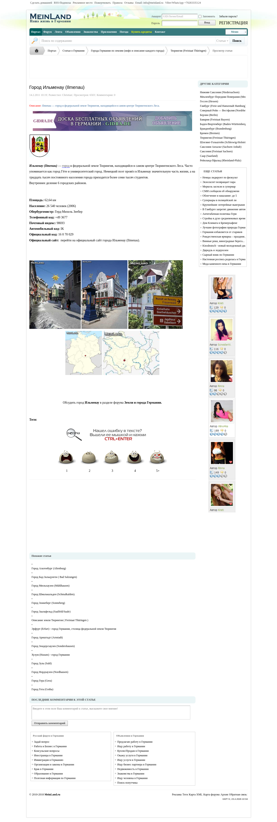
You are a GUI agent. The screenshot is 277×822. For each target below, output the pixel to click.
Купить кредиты (141, 31)
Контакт (160, 31)
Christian (67, 95)
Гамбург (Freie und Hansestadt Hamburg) (223, 105)
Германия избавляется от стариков (222, 232)
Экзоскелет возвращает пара (219, 182)
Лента (58, 31)
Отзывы (129, 2)
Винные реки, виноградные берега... (224, 241)
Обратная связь (238, 794)
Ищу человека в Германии (132, 778)
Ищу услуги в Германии (131, 760)
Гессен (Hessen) (209, 101)
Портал (36, 31)
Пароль (155, 23)
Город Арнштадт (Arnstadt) (47, 637)
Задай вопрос (42, 741)
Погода (124, 31)
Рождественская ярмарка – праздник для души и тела (224, 236)
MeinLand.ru (52, 794)
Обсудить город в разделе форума (112, 402)
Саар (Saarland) (209, 155)
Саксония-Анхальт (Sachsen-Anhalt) (220, 146)
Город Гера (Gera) (42, 680)
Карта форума (211, 794)
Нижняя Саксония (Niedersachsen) (219, 92)
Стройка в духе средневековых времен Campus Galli (224, 218)
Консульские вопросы (47, 750)
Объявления (72, 31)
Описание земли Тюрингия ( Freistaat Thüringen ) (60, 620)
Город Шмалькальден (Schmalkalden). (53, 594)
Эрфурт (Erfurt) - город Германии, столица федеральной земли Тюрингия (74, 628)
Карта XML (195, 794)
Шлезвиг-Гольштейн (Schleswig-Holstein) (223, 142)
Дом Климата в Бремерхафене (220, 223)
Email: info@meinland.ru (149, 2)
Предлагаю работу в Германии (134, 741)
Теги (185, 794)
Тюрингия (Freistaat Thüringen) (188, 50)
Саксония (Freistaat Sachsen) (216, 151)
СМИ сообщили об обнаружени (221, 191)
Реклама (177, 794)
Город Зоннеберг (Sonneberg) (48, 603)
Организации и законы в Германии (54, 764)
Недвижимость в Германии (133, 769)
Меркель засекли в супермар (219, 186)
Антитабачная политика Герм (220, 213)
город (65, 165)
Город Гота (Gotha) (42, 689)
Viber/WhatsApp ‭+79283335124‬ (183, 2)
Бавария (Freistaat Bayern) (215, 119)
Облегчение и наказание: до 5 (220, 195)
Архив (224, 794)
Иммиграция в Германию (48, 760)
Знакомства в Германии (130, 773)
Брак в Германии (43, 769)
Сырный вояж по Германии (218, 254)
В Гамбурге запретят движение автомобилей (224, 209)
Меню (235, 31)
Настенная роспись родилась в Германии (224, 259)
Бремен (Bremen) (210, 133)
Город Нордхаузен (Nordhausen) (50, 672)
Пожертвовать (102, 2)
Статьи (221, 40)
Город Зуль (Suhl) (42, 663)
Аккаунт (156, 16)
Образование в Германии (48, 773)
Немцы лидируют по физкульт (220, 177)
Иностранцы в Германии (48, 755)
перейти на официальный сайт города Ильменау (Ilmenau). (100, 240)
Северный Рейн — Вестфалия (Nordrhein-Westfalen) (223, 110)
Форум (47, 31)
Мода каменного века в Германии (222, 263)
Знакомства (90, 31)
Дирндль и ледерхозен (216, 250)
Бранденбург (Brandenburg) (216, 128)
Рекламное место (83, 2)
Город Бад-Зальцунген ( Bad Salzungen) (54, 577)
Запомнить (206, 16)
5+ (158, 459)
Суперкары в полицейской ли (219, 200)
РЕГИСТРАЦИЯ (233, 23)
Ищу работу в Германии (131, 746)
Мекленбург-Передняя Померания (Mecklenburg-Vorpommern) (223, 96)
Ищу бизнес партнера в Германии (136, 764)
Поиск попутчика (127, 782)
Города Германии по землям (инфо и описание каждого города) (127, 50)
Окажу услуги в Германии (132, 755)
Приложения (109, 31)
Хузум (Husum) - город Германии (51, 654)
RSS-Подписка (62, 2)
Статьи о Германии (74, 50)
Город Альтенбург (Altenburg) (49, 568)
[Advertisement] (138, 67)
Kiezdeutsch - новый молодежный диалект (224, 245)
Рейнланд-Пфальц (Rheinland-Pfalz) (220, 160)
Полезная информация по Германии (55, 778)
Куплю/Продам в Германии (133, 750)
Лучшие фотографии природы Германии (224, 227)
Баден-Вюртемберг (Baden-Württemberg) (223, 124)
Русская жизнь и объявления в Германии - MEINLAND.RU (38, 51)
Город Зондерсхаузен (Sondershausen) (53, 646)
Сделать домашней (41, 2)
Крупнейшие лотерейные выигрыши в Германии (224, 204)
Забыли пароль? (228, 16)
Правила (117, 2)
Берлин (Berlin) (209, 115)
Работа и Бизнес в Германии (50, 746)
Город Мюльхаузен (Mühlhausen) (51, 585)
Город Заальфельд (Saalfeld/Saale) (51, 611)
